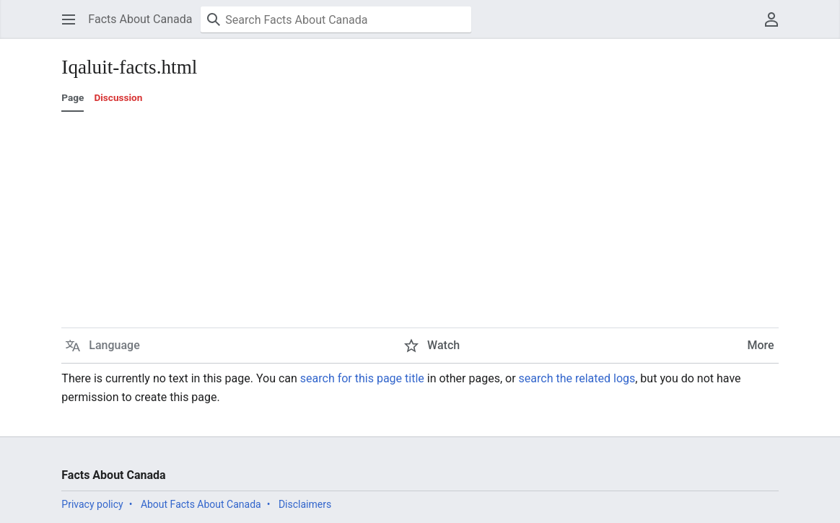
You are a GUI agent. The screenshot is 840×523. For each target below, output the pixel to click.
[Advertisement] (419, 220)
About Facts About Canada (201, 504)
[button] (68, 19)
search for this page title (362, 378)
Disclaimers (305, 504)
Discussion (118, 97)
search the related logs (577, 378)
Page (72, 97)
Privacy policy (92, 504)
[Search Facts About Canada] (336, 19)
